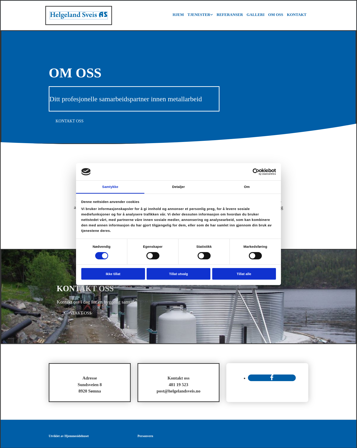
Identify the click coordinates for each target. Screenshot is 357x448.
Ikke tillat (113, 274)
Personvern (145, 435)
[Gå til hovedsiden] (78, 18)
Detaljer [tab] (178, 187)
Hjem (178, 15)
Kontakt (296, 15)
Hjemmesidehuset (76, 435)
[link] (200, 15)
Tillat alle (244, 274)
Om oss (275, 15)
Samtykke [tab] (110, 187)
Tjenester (199, 15)
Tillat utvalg (178, 274)
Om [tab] (247, 187)
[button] (69, 120)
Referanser (230, 15)
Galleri (256, 15)
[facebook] (272, 377)
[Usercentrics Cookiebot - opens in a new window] (256, 171)
